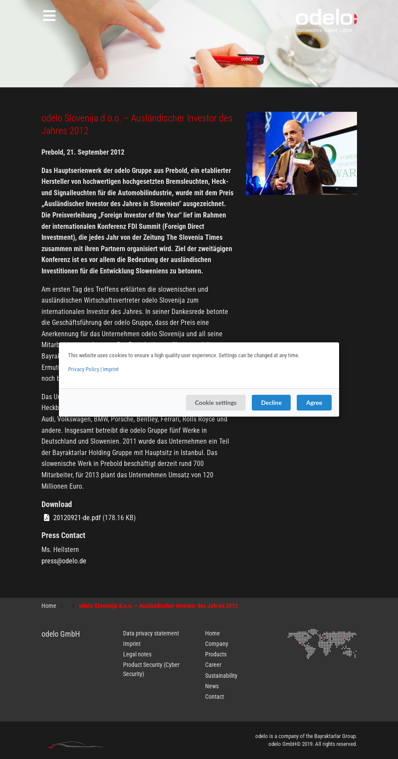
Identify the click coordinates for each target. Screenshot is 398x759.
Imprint (111, 369)
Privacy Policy (83, 369)
